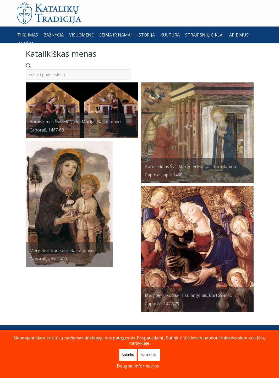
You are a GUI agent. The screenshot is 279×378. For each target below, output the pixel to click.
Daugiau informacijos (138, 366)
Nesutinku (148, 354)
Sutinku (128, 354)
